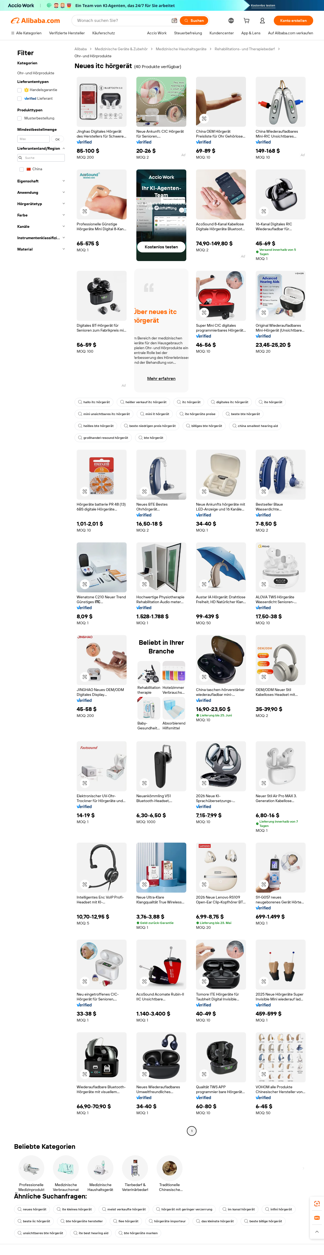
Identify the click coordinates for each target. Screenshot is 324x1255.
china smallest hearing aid (255, 426)
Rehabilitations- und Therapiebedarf (245, 49)
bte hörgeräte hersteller (81, 1221)
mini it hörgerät (154, 414)
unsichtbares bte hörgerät (40, 1233)
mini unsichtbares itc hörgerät (104, 414)
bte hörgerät (151, 438)
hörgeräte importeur (167, 1221)
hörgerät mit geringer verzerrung (184, 1209)
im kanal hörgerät (238, 1209)
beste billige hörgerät (263, 1221)
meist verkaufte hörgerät (124, 1209)
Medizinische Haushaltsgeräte (181, 49)
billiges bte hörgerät (204, 426)
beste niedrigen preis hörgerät (150, 426)
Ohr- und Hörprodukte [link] (93, 56)
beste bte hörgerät (243, 414)
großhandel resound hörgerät (103, 438)
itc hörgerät (189, 402)
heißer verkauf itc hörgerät (143, 402)
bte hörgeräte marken (138, 1233)
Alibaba (81, 49)
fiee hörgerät (126, 1221)
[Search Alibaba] (122, 21)
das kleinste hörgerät (215, 1221)
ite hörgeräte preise (197, 414)
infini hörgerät (278, 1209)
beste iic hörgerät (34, 1221)
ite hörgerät (270, 402)
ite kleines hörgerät (74, 1209)
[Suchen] (194, 20)
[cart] (248, 21)
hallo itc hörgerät (94, 402)
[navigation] (41, 590)
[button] (174, 20)
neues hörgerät (32, 1209)
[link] (317, 1204)
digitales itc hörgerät (229, 402)
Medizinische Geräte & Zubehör (121, 49)
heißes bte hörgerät (96, 426)
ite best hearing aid (90, 1233)
